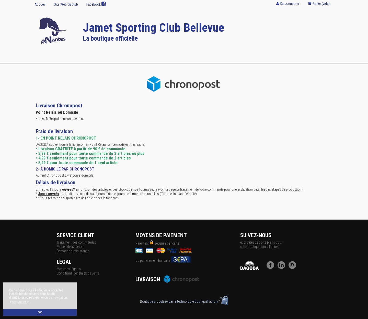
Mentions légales (69, 269)
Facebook (96, 4)
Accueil (39, 4)
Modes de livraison (70, 247)
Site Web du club (66, 4)
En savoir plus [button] (19, 302)
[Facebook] (272, 268)
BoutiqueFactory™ (211, 301)
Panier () (319, 4)
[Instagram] (294, 268)
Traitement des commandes (76, 242)
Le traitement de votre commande (199, 189)
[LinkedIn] (283, 268)
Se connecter (287, 4)
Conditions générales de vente (78, 273)
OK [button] (40, 312)
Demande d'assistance (73, 251)
